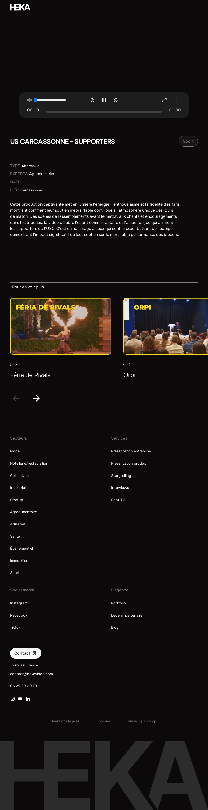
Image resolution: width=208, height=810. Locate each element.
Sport (14, 572)
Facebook (18, 615)
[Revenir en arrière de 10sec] (92, 100)
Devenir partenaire (126, 615)
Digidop (150, 721)
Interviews (120, 487)
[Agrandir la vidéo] (164, 100)
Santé (15, 536)
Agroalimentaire (23, 512)
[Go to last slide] (16, 398)
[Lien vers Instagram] (12, 698)
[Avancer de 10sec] (116, 100)
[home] (20, 7)
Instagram (18, 603)
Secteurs (18, 438)
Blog (115, 627)
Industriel (18, 487)
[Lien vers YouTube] (20, 698)
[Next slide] (36, 398)
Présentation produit (128, 463)
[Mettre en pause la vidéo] (104, 100)
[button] (194, 7)
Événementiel (21, 548)
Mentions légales (65, 721)
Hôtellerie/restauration (29, 463)
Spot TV (118, 500)
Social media (22, 590)
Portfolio (118, 603)
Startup (16, 500)
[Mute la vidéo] (29, 99)
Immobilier (18, 560)
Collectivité (19, 475)
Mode (15, 451)
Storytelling (121, 475)
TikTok (15, 627)
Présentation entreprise (131, 451)
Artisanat (17, 524)
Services (119, 438)
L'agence (119, 590)
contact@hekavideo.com (31, 673)
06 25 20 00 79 (23, 686)
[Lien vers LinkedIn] (27, 698)
